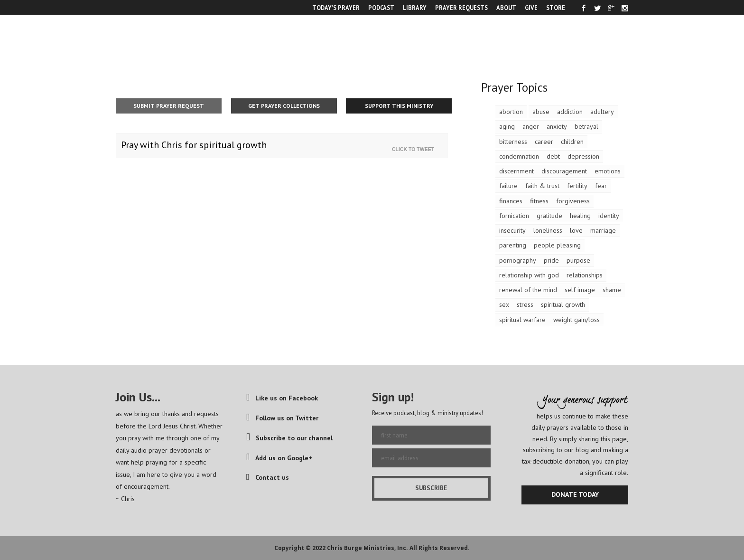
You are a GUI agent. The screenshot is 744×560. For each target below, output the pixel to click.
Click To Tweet (415, 149)
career (544, 141)
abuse (540, 111)
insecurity (512, 230)
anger (530, 126)
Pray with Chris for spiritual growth (194, 145)
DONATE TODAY (575, 494)
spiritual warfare (522, 319)
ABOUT (506, 7)
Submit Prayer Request (168, 105)
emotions (608, 171)
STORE (555, 7)
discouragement (564, 171)
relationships (585, 275)
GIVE (531, 7)
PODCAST (381, 7)
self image (580, 289)
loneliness (547, 230)
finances (510, 201)
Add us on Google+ (279, 458)
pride (551, 260)
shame (612, 289)
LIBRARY (415, 7)
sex (504, 304)
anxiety (557, 126)
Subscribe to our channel (289, 438)
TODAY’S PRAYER (336, 7)
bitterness (513, 141)
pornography (517, 260)
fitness (539, 201)
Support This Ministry (399, 105)
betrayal (586, 126)
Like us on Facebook (282, 398)
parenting (512, 245)
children (572, 141)
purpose (578, 260)
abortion (511, 111)
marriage (603, 230)
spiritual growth (563, 304)
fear (601, 185)
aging (507, 126)
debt (553, 156)
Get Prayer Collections (284, 105)
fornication (514, 215)
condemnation (519, 156)
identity (608, 215)
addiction (570, 111)
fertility (577, 185)
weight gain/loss (576, 319)
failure (508, 185)
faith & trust (542, 185)
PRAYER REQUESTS (461, 7)
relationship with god (529, 275)
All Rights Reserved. (439, 548)
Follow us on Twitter (282, 418)
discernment (516, 171)
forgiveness (573, 201)
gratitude (549, 215)
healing (580, 215)
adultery (602, 111)
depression (583, 156)
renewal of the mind (528, 289)
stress (525, 304)
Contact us (267, 477)
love (576, 230)
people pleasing (557, 245)
